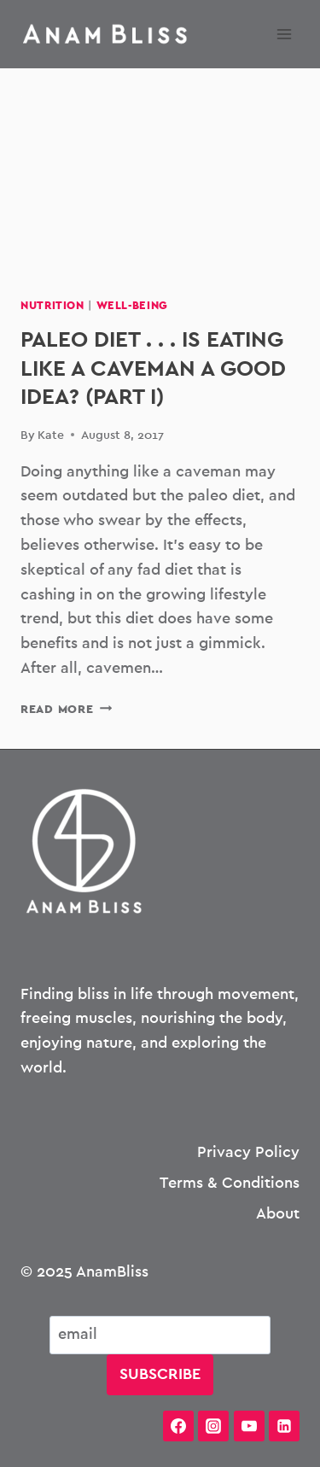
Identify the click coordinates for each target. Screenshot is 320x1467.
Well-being (132, 306)
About (278, 1214)
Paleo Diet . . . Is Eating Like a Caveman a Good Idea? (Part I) (153, 369)
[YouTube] (249, 1426)
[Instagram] (213, 1426)
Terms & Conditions (230, 1183)
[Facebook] (178, 1426)
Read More (66, 709)
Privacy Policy (248, 1152)
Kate (51, 435)
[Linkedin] (284, 1426)
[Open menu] (284, 33)
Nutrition (52, 306)
